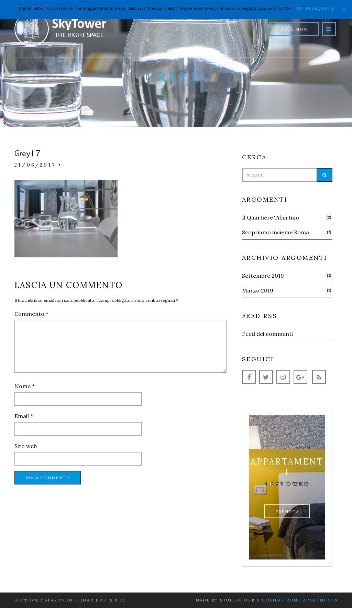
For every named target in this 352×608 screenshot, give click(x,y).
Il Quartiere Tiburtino (270, 217)
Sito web (25, 445)
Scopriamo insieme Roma (275, 232)
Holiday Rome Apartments (300, 600)
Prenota (287, 511)
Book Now (294, 29)
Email (23, 416)
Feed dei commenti (267, 333)
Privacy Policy (320, 8)
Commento (31, 313)
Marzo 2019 (257, 290)
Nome (24, 386)
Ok (300, 8)
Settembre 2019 (263, 275)
